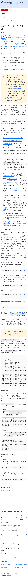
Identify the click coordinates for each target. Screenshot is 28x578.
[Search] (21, 9)
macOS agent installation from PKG (12, 140)
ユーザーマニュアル (6, 18)
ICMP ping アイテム (8, 222)
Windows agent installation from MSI (13, 137)
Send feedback (14, 535)
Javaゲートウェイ (12, 178)
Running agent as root (14, 190)
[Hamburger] (25, 10)
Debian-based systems (9, 184)
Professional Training (21, 564)
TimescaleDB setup (8, 175)
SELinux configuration (14, 169)
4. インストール (18, 18)
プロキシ (8, 161)
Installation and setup (18, 46)
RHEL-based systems (12, 182)
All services (4, 567)
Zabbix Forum (19, 567)
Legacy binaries (7, 143)
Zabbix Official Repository (11, 123)
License (9, 575)
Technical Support (6, 564)
